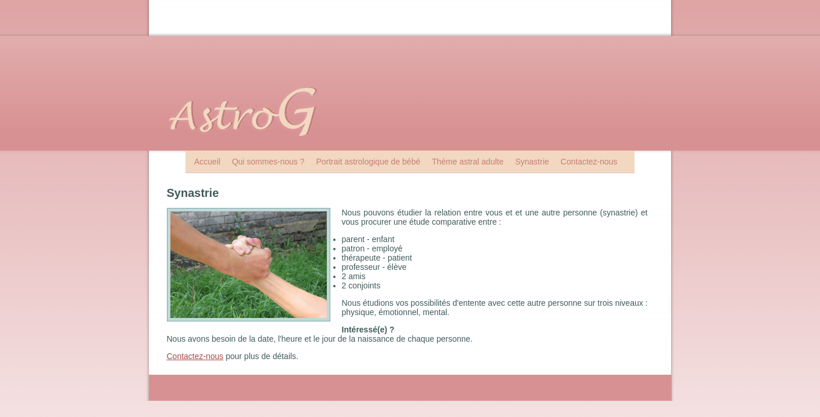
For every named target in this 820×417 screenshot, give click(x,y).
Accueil (207, 161)
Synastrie (532, 161)
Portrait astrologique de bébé (368, 161)
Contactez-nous (588, 161)
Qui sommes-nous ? (268, 161)
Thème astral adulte (468, 161)
